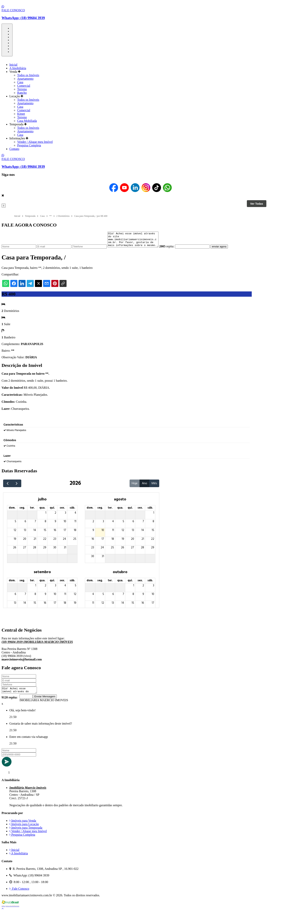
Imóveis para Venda (22, 824)
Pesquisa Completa (29, 145)
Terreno (22, 89)
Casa (20, 82)
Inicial (13, 64)
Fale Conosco (19, 892)
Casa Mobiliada (27, 120)
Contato (14, 148)
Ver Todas (256, 203)
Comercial (23, 85)
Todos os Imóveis (28, 75)
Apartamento (25, 78)
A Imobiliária (17, 68)
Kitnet (21, 113)
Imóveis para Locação (24, 828)
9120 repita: (10, 701)
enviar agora (225, 249)
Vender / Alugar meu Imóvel (35, 141)
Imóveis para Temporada (25, 831)
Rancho (22, 92)
